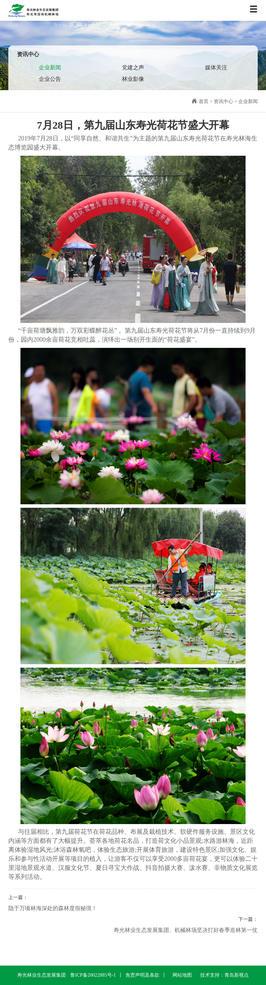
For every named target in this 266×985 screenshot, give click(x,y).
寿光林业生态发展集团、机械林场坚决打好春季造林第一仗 (186, 930)
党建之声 (133, 67)
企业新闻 (50, 67)
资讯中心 (223, 101)
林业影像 (133, 79)
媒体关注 (216, 67)
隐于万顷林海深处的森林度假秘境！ (52, 908)
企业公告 (50, 79)
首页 (204, 101)
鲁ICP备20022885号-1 (93, 975)
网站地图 (182, 975)
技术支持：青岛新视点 (224, 975)
